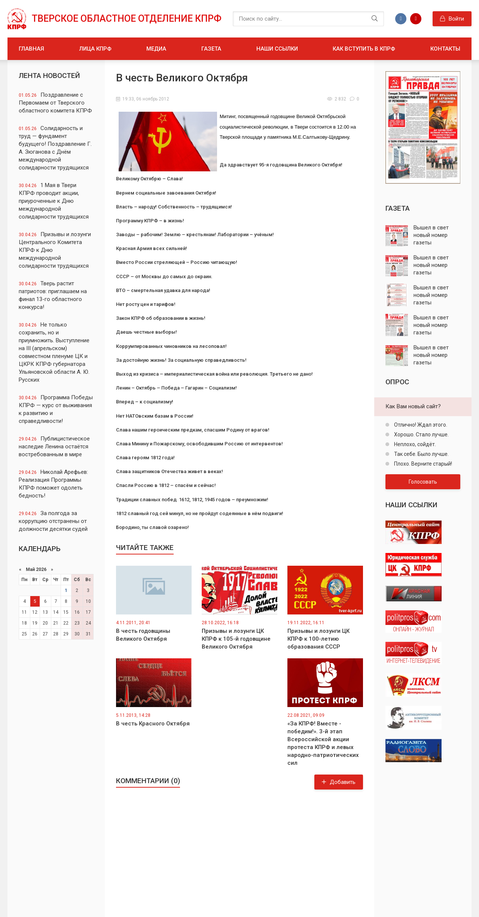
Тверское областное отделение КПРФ (127, 18)
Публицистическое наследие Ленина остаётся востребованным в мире (54, 446)
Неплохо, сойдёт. (414, 444)
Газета (211, 48)
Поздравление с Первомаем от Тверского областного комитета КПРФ (55, 102)
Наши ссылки (277, 48)
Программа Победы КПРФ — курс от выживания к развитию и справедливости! (56, 409)
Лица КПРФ (95, 48)
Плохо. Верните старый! (422, 464)
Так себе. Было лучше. (421, 454)
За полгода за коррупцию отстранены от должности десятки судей (53, 521)
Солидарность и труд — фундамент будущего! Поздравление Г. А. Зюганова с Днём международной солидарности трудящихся (55, 148)
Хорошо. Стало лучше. (421, 435)
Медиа (156, 48)
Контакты (445, 48)
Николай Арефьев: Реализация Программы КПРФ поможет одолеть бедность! (53, 484)
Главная (31, 48)
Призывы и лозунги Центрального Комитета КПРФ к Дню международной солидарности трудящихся (55, 250)
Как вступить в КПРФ (364, 48)
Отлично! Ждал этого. (420, 425)
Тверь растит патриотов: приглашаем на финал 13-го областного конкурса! (53, 295)
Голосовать (423, 482)
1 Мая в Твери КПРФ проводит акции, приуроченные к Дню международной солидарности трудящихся (54, 201)
